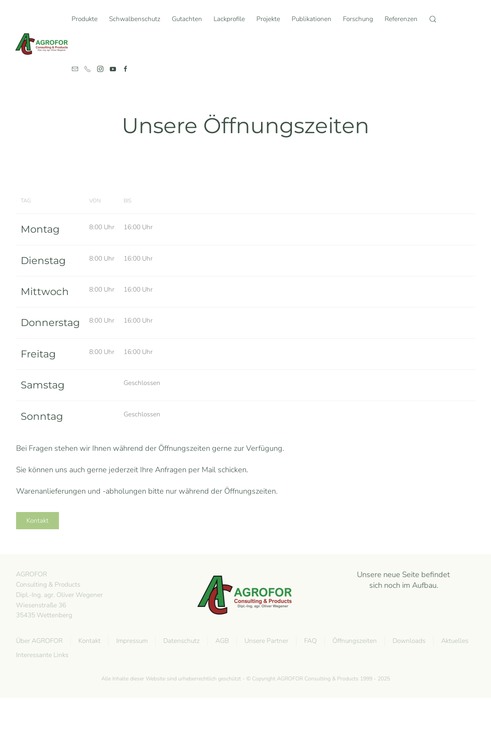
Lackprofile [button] (229, 19)
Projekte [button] (268, 19)
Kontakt (37, 520)
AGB (221, 640)
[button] (433, 19)
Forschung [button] (358, 19)
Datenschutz (180, 640)
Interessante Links (41, 655)
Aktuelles (453, 640)
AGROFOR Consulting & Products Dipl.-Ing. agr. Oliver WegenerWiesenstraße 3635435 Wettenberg (58, 595)
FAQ (309, 640)
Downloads (407, 640)
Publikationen (311, 19)
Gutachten (187, 19)
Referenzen (401, 19)
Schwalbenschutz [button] (134, 19)
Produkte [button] (85, 19)
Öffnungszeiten (353, 640)
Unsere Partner (265, 640)
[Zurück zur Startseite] (43, 44)
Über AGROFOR (38, 640)
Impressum (131, 640)
